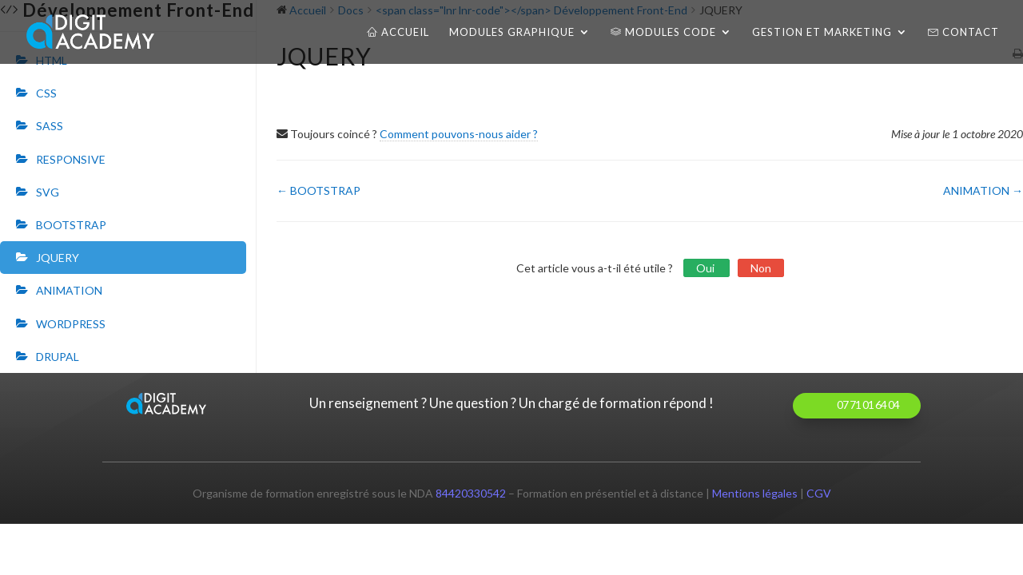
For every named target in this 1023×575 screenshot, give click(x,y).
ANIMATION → (983, 190)
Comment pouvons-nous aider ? (459, 134)
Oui (706, 268)
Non (760, 268)
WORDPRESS (70, 324)
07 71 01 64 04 (868, 404)
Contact (963, 32)
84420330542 (471, 493)
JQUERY (57, 257)
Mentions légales (755, 493)
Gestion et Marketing (822, 32)
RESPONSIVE (70, 159)
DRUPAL (57, 356)
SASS (49, 126)
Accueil (398, 32)
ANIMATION (69, 290)
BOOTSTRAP (71, 225)
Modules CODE (663, 32)
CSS (46, 93)
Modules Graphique (512, 32)
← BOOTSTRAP (318, 190)
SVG (47, 192)
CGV (818, 493)
